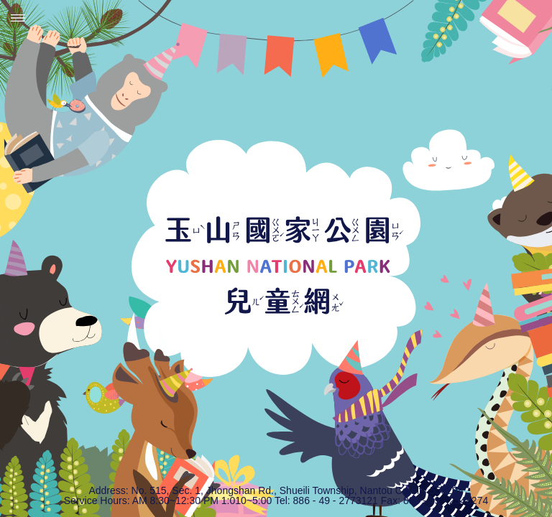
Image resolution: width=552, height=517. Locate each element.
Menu (18, 18)
